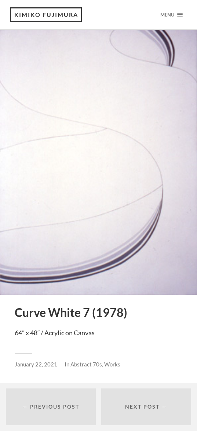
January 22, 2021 (36, 364)
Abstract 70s (86, 364)
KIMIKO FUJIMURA (46, 14)
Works (112, 364)
